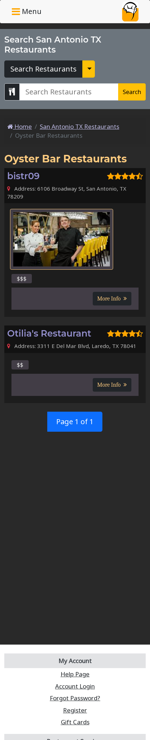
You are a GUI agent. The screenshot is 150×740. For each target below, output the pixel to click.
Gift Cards (75, 722)
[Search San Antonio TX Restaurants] (68, 92)
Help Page (75, 674)
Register (75, 710)
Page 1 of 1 (74, 421)
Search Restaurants (43, 69)
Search (132, 92)
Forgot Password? (75, 698)
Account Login (75, 686)
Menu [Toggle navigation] (27, 11)
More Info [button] (112, 298)
